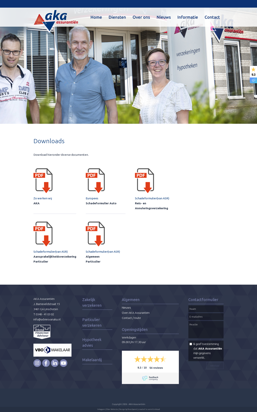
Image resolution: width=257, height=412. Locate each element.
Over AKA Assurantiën (136, 312)
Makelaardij (92, 360)
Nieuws (126, 307)
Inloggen (101, 409)
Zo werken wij (42, 198)
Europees (92, 198)
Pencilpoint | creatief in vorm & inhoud (144, 409)
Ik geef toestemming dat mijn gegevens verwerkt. (207, 350)
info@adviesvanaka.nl (47, 319)
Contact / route (131, 317)
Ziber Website (112, 409)
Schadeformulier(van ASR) (50, 251)
